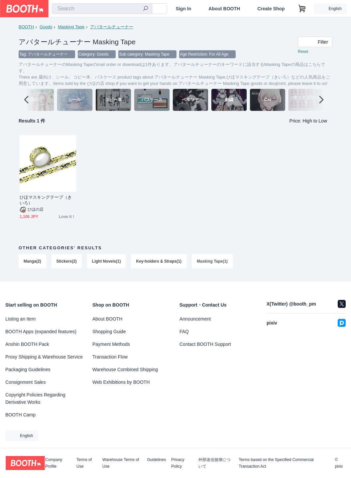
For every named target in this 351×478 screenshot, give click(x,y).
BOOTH (26, 26)
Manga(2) (32, 261)
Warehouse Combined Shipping (125, 369)
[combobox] (102, 8)
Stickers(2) (67, 261)
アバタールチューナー (111, 26)
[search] (146, 9)
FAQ (184, 331)
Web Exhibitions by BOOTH (121, 382)
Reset (303, 52)
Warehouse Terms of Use (120, 463)
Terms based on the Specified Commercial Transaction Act (276, 463)
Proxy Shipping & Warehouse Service (44, 356)
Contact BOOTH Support (205, 344)
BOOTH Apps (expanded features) (40, 331)
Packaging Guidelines (27, 369)
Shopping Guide (109, 331)
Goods (46, 26)
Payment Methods (111, 344)
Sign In (183, 8)
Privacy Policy (177, 463)
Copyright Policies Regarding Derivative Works (35, 398)
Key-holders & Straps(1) (159, 261)
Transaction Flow (110, 356)
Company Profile (53, 463)
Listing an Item (20, 319)
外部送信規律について (214, 463)
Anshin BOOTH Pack (27, 344)
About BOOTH (224, 8)
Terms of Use (84, 463)
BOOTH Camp (20, 414)
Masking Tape (71, 26)
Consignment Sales (25, 382)
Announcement (195, 319)
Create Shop (271, 8)
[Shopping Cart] (302, 8)
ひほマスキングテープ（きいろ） (46, 200)
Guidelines (156, 460)
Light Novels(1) (106, 261)
